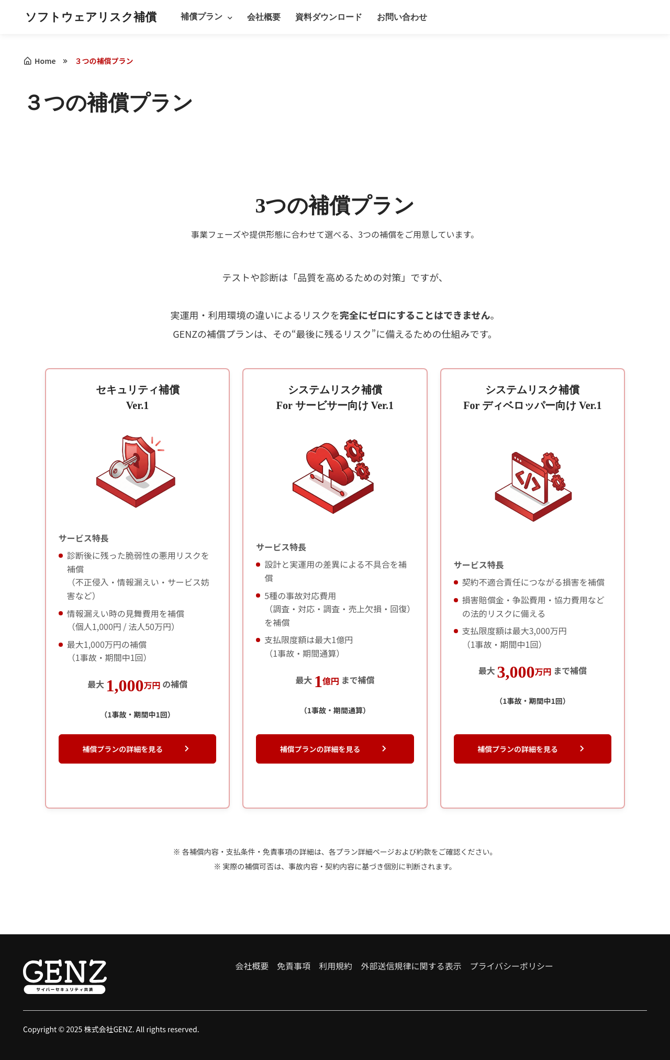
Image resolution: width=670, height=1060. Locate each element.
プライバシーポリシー (511, 965)
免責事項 (293, 965)
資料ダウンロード (328, 17)
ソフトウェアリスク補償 (91, 17)
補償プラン (201, 16)
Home (39, 61)
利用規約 (335, 965)
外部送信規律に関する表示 (411, 965)
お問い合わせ (402, 17)
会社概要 (264, 17)
